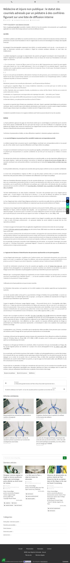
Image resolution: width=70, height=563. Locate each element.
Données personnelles (9, 525)
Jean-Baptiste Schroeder (22, 24)
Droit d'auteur (7, 528)
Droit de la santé (7, 531)
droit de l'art (6, 535)
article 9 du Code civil (56, 266)
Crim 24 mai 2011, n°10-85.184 (35, 186)
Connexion (65, 561)
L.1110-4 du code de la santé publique (18, 229)
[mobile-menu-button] (58, 2)
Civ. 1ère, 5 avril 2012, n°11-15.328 (40, 315)
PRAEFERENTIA (44, 561)
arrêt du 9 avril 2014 (13, 27)
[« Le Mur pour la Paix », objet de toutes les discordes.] (35, 469)
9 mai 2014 (11, 24)
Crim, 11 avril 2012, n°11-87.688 (51, 186)
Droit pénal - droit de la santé (11, 522)
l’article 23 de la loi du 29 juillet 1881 (54, 160)
